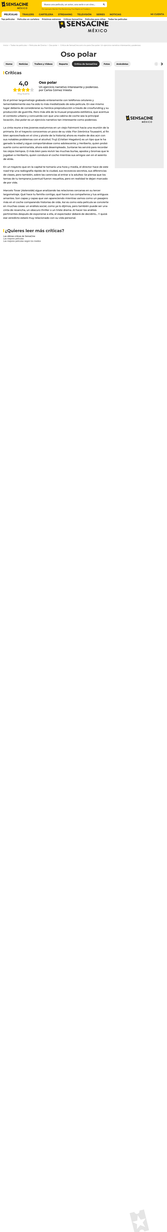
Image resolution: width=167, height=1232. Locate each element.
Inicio (5, 58)
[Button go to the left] (156, 77)
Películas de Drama (37, 58)
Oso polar (53, 58)
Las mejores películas (13, 251)
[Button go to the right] (162, 77)
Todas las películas (18, 58)
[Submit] (104, 4)
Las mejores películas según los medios (22, 254)
